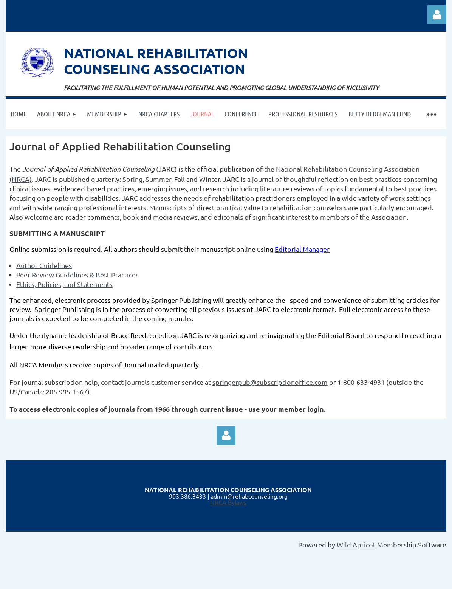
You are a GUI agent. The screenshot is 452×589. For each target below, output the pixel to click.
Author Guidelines (44, 265)
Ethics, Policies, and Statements (64, 284)
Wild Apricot (356, 545)
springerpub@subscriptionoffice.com (270, 382)
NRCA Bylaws (228, 502)
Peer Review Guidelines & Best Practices (77, 275)
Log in (436, 14)
